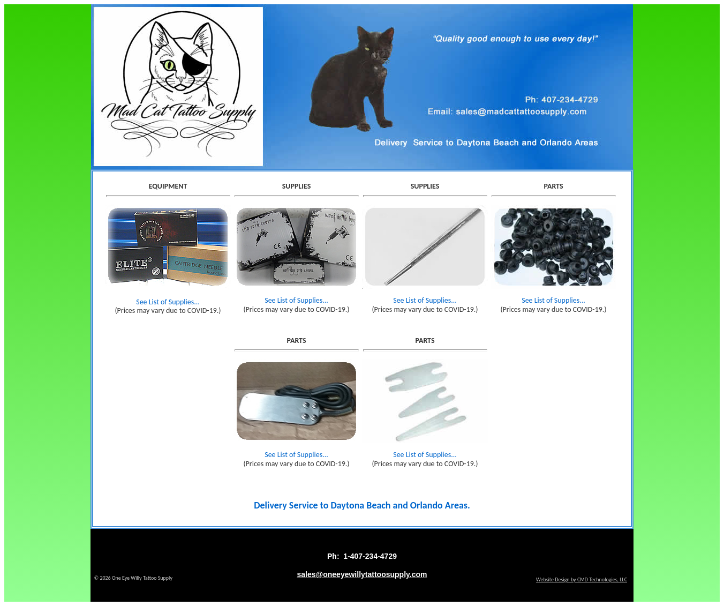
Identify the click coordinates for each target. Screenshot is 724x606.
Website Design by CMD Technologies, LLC (581, 579)
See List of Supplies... (168, 301)
